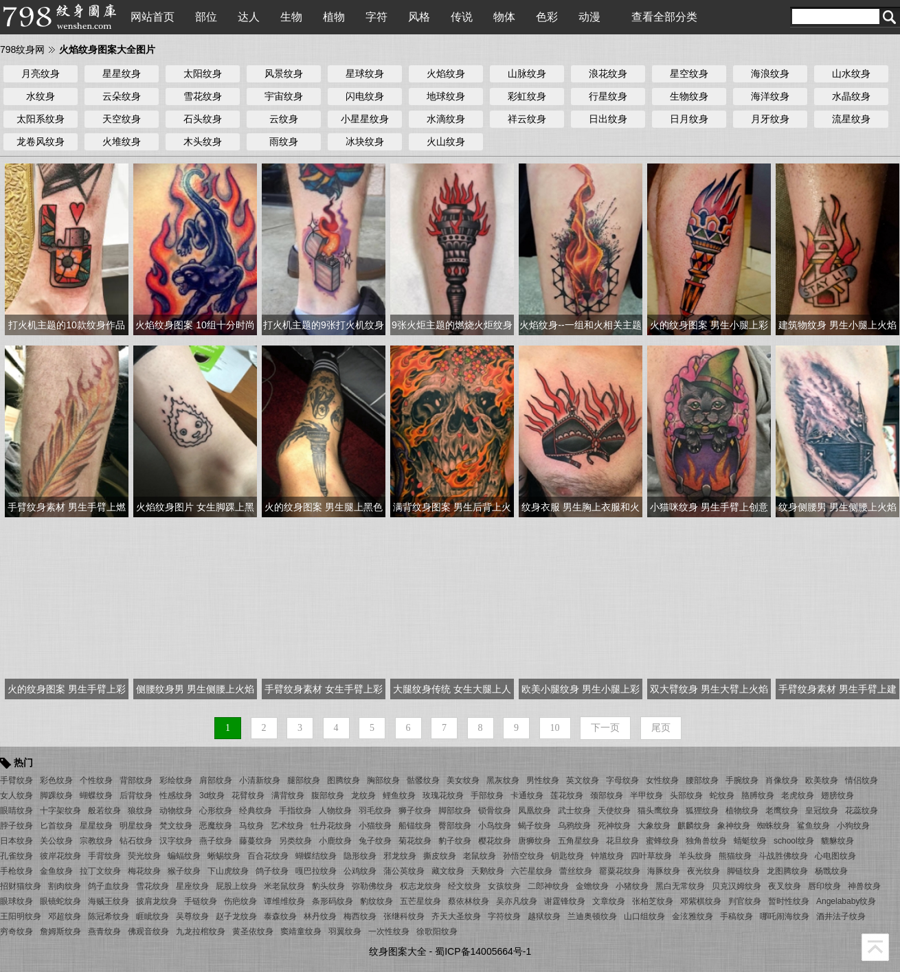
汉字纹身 (175, 841)
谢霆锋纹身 (564, 901)
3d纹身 (212, 795)
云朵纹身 (121, 96)
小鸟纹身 (494, 825)
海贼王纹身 (108, 901)
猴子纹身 (184, 871)
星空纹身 (689, 73)
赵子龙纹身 (236, 916)
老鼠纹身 (479, 856)
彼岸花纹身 (60, 856)
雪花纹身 (202, 96)
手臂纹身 (16, 780)
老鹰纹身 (781, 810)
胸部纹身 (383, 780)
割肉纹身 (64, 886)
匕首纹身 (56, 825)
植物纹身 (741, 810)
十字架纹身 (60, 810)
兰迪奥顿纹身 (592, 916)
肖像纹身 (781, 780)
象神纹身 (733, 825)
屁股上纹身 (236, 886)
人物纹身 (335, 810)
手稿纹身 (736, 916)
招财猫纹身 (20, 886)
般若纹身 (104, 810)
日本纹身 (16, 841)
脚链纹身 (743, 871)
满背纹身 (287, 795)
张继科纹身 (404, 916)
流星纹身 (851, 118)
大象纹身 (654, 825)
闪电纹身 (365, 96)
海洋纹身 (770, 96)
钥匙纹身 (567, 856)
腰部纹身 (702, 780)
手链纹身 (200, 901)
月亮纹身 (40, 73)
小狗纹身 (853, 825)
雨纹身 (283, 141)
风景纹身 (284, 73)
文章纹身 (608, 901)
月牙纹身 (770, 118)
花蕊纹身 (861, 810)
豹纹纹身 (376, 901)
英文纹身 (582, 780)
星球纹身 (365, 73)
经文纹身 (464, 886)
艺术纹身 (287, 825)
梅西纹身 (360, 916)
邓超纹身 (64, 916)
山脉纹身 (527, 73)
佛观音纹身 (148, 931)
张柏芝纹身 (652, 901)
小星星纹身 (365, 118)
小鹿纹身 (335, 841)
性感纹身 (175, 795)
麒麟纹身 (693, 825)
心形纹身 (215, 810)
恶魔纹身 (215, 825)
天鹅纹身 (487, 871)
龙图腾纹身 (787, 871)
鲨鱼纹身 (813, 825)
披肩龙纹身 (156, 901)
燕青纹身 (104, 931)
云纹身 (283, 118)
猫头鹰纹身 (658, 810)
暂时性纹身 (788, 901)
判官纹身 (744, 901)
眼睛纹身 (16, 810)
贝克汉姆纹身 (736, 886)
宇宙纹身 (284, 96)
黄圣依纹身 (252, 931)
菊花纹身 (414, 841)
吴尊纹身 (192, 916)
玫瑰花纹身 (443, 795)
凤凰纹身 (534, 810)
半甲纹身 (646, 795)
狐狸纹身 (702, 810)
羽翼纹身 (344, 931)
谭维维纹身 (284, 901)
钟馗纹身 (607, 856)
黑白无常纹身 (680, 886)
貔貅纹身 (837, 841)
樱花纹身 (494, 841)
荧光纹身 (144, 856)
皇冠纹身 (821, 810)
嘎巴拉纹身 (316, 871)
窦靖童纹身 (301, 931)
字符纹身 (504, 916)
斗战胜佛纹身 (783, 856)
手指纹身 (295, 810)
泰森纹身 (280, 916)
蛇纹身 (722, 795)
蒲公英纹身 (404, 871)
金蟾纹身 (592, 886)
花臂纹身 (248, 795)
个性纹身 (96, 780)
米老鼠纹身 (284, 886)
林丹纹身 (320, 916)
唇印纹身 (824, 886)
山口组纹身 (644, 916)
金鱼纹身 (56, 871)
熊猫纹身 (735, 856)
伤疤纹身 (240, 901)
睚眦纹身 (152, 916)
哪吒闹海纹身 (784, 916)
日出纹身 (608, 118)
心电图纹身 (835, 856)
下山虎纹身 (228, 871)
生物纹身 (689, 96)
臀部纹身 (454, 825)
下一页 (605, 728)
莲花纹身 (566, 795)
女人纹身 (16, 795)
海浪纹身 (770, 73)
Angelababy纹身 (846, 901)
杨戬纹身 (831, 871)
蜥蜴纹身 (223, 856)
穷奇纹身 (16, 931)
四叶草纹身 (651, 856)
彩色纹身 (56, 780)
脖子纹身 (16, 825)
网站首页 (153, 17)
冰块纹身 (365, 141)
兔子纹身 (375, 841)
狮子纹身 (414, 810)
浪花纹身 (608, 73)
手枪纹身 (16, 871)
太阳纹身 (202, 73)
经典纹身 (255, 810)
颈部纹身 (606, 795)
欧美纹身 (821, 780)
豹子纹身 (454, 841)
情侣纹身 (861, 780)
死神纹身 (614, 825)
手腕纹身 (741, 780)
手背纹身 (104, 856)
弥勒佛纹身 (372, 886)
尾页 (661, 728)
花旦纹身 (622, 841)
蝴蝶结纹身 (316, 856)
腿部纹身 (303, 780)
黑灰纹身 (502, 780)
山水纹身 (851, 73)
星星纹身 (121, 73)
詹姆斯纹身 (60, 931)
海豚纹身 (663, 871)
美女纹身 (463, 780)
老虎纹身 (797, 795)
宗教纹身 (96, 841)
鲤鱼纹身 (399, 795)
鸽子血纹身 (108, 886)
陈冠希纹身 (108, 916)
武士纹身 (574, 810)
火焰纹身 (446, 73)
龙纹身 (363, 795)
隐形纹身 (360, 856)
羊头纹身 (695, 856)
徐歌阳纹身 (437, 931)
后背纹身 (136, 795)
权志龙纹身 (420, 886)
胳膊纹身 (757, 795)
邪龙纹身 (399, 856)
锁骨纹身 (494, 810)
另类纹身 (295, 841)
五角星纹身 (578, 841)
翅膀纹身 (837, 795)
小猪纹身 (632, 886)
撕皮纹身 (439, 856)
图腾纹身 (343, 780)
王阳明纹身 (20, 916)
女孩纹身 (504, 886)
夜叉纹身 (784, 886)
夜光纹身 (703, 871)
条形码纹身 (332, 901)
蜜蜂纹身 (662, 841)
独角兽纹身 (706, 841)
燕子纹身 (215, 841)
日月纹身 (689, 118)
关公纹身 (56, 841)
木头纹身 (202, 141)
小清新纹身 (259, 780)
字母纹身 (622, 780)
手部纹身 (487, 795)
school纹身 (794, 841)
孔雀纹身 (16, 856)
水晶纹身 (851, 96)
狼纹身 (140, 810)
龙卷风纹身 (40, 141)
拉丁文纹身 (100, 871)
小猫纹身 (375, 825)
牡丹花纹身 (331, 825)
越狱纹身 (544, 916)
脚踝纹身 (56, 795)
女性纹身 (662, 780)
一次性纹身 (388, 931)
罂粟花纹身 (619, 871)
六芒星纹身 (531, 871)
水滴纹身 (446, 118)
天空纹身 (121, 118)
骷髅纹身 (423, 780)
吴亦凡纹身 (516, 901)
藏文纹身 (447, 871)
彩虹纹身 (527, 96)
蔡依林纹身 (468, 901)
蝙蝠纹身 (184, 856)
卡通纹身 (526, 795)
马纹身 (251, 825)
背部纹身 (136, 780)
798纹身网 (22, 49)
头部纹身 (686, 795)
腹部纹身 (327, 795)
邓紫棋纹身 (700, 901)
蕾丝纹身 (575, 871)
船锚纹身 (414, 825)
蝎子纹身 (534, 825)
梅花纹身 (144, 871)
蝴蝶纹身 (96, 795)
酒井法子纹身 (841, 916)
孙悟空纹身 (523, 856)
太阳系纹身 (40, 118)
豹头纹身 (328, 886)
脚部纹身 (454, 810)
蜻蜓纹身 (750, 841)
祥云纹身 (527, 118)
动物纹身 (175, 810)
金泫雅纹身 (692, 916)
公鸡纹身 (360, 871)
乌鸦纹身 (574, 825)
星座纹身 (192, 886)
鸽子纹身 (272, 871)
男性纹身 (542, 780)
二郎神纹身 (548, 886)
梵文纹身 (175, 825)
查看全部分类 (664, 17)
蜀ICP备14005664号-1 (483, 951)
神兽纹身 (864, 886)
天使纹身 (614, 810)
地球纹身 (446, 96)
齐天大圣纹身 (456, 916)
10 (555, 728)
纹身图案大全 (398, 951)
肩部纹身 (215, 780)
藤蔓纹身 (255, 841)
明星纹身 (136, 825)
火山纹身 (446, 141)
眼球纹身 (16, 901)
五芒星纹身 (420, 901)
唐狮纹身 (534, 841)
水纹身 (40, 96)
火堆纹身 (121, 141)
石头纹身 (202, 118)
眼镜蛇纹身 (60, 901)
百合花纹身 (268, 856)
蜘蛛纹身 (773, 825)
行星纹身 (608, 96)
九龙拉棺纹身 (200, 931)
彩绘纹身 (175, 780)
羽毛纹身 (375, 810)
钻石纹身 (136, 841)
